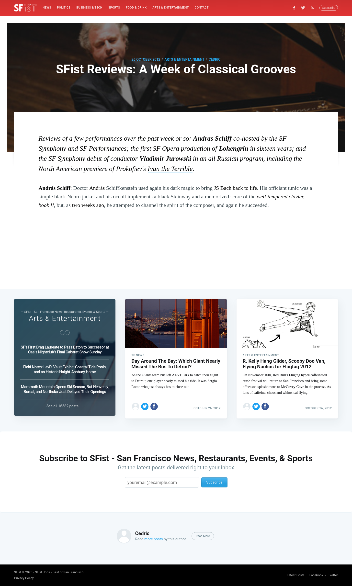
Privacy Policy (24, 578)
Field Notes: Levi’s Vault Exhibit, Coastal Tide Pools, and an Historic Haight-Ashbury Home (64, 368)
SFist (17, 572)
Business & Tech (89, 7)
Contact (202, 7)
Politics (63, 7)
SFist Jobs (42, 572)
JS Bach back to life (235, 188)
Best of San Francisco (68, 572)
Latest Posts (296, 575)
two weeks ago (88, 205)
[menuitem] (47, 7)
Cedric (214, 59)
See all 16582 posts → (64, 406)
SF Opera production (181, 148)
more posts (153, 539)
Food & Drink (136, 7)
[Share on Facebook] (154, 404)
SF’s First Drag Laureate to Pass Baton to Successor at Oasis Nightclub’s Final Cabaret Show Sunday (65, 348)
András (97, 188)
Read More (203, 536)
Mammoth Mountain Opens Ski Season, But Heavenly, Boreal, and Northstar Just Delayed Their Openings (65, 388)
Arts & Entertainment (170, 7)
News (47, 7)
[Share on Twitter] (145, 404)
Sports (114, 7)
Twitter (333, 575)
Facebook (316, 575)
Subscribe (328, 8)
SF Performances (103, 148)
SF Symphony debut (75, 158)
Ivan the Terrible (170, 168)
